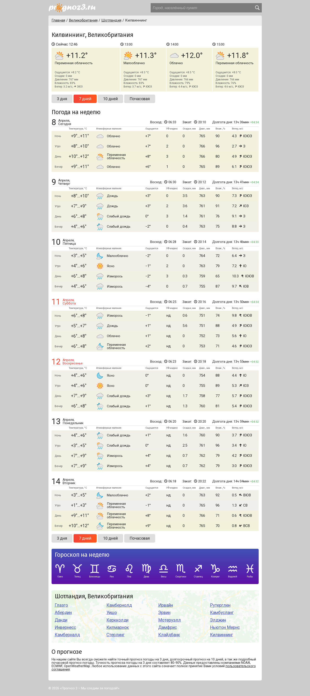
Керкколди (117, 620)
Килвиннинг (221, 634)
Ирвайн (165, 605)
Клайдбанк (169, 634)
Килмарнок (117, 627)
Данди (61, 620)
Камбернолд (119, 605)
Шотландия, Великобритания (94, 596)
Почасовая (140, 98)
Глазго (61, 605)
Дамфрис (167, 627)
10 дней (110, 98)
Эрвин (164, 612)
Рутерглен (220, 605)
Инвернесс (65, 627)
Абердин (63, 612)
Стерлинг (115, 634)
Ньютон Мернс (225, 627)
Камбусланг (222, 612)
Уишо (111, 612)
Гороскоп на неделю (82, 555)
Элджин (218, 620)
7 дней (85, 98)
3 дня (62, 98)
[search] (257, 7)
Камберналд (67, 634)
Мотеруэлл (169, 620)
